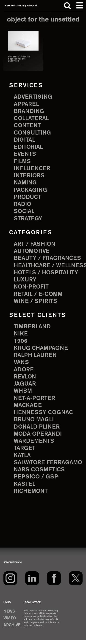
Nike (21, 333)
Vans (21, 362)
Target (24, 448)
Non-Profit (31, 286)
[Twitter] (76, 578)
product (27, 197)
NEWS (9, 611)
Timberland (32, 326)
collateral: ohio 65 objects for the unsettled (19, 59)
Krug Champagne (41, 348)
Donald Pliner (37, 426)
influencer (32, 168)
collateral (31, 118)
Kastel (24, 484)
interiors (29, 175)
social (24, 211)
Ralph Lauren (35, 355)
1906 (20, 341)
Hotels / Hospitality (46, 272)
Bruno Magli (34, 419)
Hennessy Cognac (43, 412)
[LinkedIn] (32, 578)
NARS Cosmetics (39, 469)
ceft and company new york (21, 5)
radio (22, 204)
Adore (24, 369)
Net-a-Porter (34, 398)
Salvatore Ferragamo (48, 462)
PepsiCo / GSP (36, 476)
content (27, 125)
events (25, 154)
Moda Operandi (38, 434)
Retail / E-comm (38, 294)
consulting (32, 132)
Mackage (28, 405)
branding (29, 111)
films (22, 161)
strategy (28, 218)
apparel (26, 104)
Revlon (25, 376)
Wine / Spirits (35, 301)
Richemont (31, 491)
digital (24, 140)
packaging (30, 190)
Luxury (25, 279)
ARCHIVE (11, 625)
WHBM (23, 391)
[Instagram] (10, 578)
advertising (33, 97)
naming (25, 182)
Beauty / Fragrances (47, 258)
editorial (28, 147)
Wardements (34, 441)
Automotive (32, 251)
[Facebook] (54, 578)
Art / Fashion (34, 244)
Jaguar (25, 383)
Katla (22, 455)
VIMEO (9, 618)
